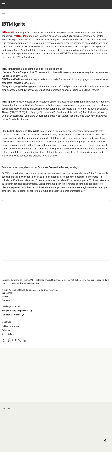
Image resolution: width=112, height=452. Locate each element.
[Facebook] (9, 341)
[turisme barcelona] (28, 380)
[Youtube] (14, 341)
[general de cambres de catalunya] (28, 392)
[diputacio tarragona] (28, 356)
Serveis (5, 297)
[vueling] (28, 430)
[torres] (84, 442)
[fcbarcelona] (28, 418)
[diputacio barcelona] (84, 368)
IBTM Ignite (22, 36)
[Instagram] (3, 341)
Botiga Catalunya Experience (17, 311)
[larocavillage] (28, 442)
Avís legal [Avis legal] (6, 330)
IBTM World (8, 32)
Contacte (6, 300)
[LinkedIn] (24, 341)
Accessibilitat (8, 334)
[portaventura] (84, 430)
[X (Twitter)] (19, 341)
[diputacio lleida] (84, 356)
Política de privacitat (11, 326)
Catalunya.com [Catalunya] (15, 306)
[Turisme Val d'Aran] (84, 380)
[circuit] (84, 418)
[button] (4, 4)
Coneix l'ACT (7, 293)
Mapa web (6, 322)
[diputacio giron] (28, 368)
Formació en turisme (15, 315)
